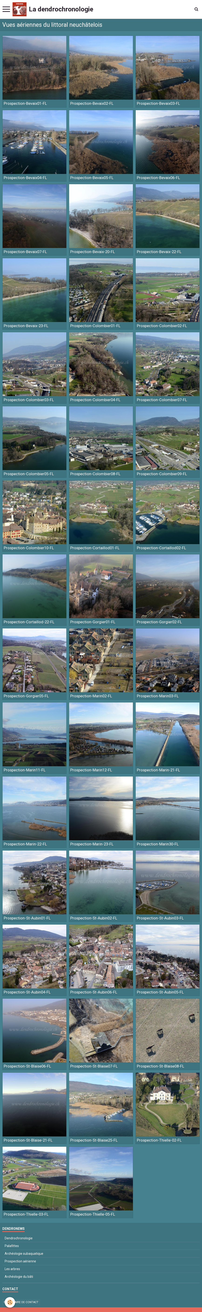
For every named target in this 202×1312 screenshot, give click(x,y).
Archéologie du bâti (19, 1276)
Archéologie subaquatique (24, 1253)
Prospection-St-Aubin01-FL (27, 918)
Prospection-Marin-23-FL (92, 844)
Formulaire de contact (21, 1302)
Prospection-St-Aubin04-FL (27, 992)
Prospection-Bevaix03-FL (158, 103)
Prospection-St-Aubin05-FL (160, 992)
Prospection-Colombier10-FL (29, 548)
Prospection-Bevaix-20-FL (92, 251)
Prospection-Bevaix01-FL (25, 103)
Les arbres (12, 1269)
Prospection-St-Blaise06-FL (27, 1066)
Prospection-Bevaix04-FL (25, 177)
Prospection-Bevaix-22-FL (159, 251)
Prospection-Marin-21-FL (158, 770)
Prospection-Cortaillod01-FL (95, 548)
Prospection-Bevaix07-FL (25, 251)
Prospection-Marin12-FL (91, 770)
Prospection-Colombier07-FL (162, 399)
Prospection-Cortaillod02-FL (161, 548)
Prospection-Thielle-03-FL (26, 1214)
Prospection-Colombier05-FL (29, 473)
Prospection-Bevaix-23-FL (26, 325)
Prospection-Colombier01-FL (95, 325)
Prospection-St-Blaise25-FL (94, 1140)
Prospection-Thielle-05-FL (92, 1214)
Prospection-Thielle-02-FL (159, 1140)
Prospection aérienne (20, 1261)
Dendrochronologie (19, 1238)
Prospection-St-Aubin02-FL (93, 918)
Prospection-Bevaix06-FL (158, 177)
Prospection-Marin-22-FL (25, 844)
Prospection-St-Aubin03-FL (160, 918)
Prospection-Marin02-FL (91, 696)
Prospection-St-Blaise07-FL (94, 1066)
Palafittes (12, 1246)
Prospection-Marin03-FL (158, 696)
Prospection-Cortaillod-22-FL (29, 622)
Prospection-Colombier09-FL (162, 473)
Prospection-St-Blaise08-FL (160, 1066)
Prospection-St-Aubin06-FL (93, 992)
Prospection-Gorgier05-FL (26, 696)
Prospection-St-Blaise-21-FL (28, 1140)
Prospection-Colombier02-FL (162, 325)
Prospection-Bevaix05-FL (92, 177)
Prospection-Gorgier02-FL (159, 622)
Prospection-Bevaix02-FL (92, 103)
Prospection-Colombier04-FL (95, 399)
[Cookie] (10, 1302)
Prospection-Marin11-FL (25, 770)
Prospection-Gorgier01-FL (92, 622)
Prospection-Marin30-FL (158, 844)
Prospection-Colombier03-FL (29, 399)
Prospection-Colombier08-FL (95, 473)
